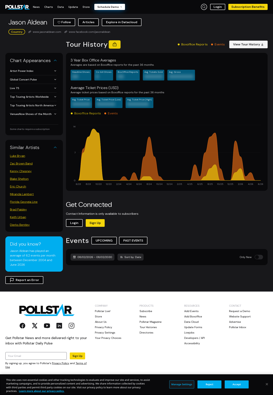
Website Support (240, 316)
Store (98, 316)
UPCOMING (104, 240)
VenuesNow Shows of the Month (33, 114)
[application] (167, 155)
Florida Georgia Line (24, 202)
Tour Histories (148, 327)
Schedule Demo (109, 7)
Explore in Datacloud (121, 22)
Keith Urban (18, 217)
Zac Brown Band (21, 163)
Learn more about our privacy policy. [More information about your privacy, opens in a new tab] (41, 391)
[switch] (259, 257)
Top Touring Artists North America (33, 105)
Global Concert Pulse (33, 79)
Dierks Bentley (20, 225)
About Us (101, 322)
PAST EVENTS (133, 240)
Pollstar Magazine (151, 322)
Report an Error (24, 280)
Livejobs (189, 332)
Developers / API (194, 338)
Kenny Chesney (21, 171)
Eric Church (18, 186)
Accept (237, 384)
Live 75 (33, 88)
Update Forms (193, 327)
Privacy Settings (105, 332)
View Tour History (248, 44)
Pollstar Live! (102, 311)
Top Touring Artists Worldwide (33, 96)
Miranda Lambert (22, 194)
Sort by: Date (130, 257)
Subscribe (146, 311)
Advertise (235, 322)
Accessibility (192, 343)
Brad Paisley (18, 209)
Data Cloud (191, 322)
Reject (209, 384)
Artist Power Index (33, 71)
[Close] (267, 384)
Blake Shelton (19, 179)
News (143, 316)
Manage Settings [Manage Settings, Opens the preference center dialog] (181, 384)
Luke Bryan (17, 156)
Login (218, 7)
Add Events (191, 311)
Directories (146, 332)
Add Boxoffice (193, 316)
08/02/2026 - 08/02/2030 (92, 257)
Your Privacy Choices (108, 338)
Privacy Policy (60, 363)
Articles (88, 22)
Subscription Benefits (248, 7)
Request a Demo (239, 311)
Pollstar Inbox (237, 327)
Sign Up (95, 223)
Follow (64, 22)
